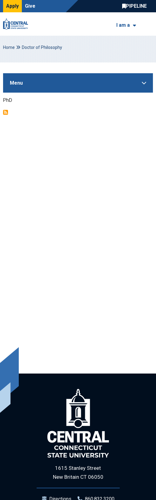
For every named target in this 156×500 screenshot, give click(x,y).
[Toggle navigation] (149, 24)
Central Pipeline (136, 6)
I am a (123, 25)
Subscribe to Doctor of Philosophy (5, 112)
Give (30, 6)
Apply (12, 6)
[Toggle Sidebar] (78, 83)
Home (9, 47)
